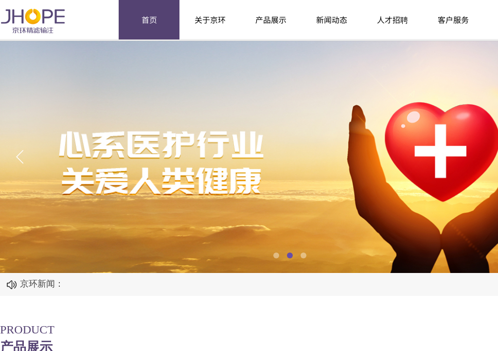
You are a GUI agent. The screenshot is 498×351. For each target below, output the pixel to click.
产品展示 (270, 19)
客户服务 (453, 19)
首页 (149, 19)
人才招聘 (392, 19)
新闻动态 (331, 19)
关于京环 (210, 19)
